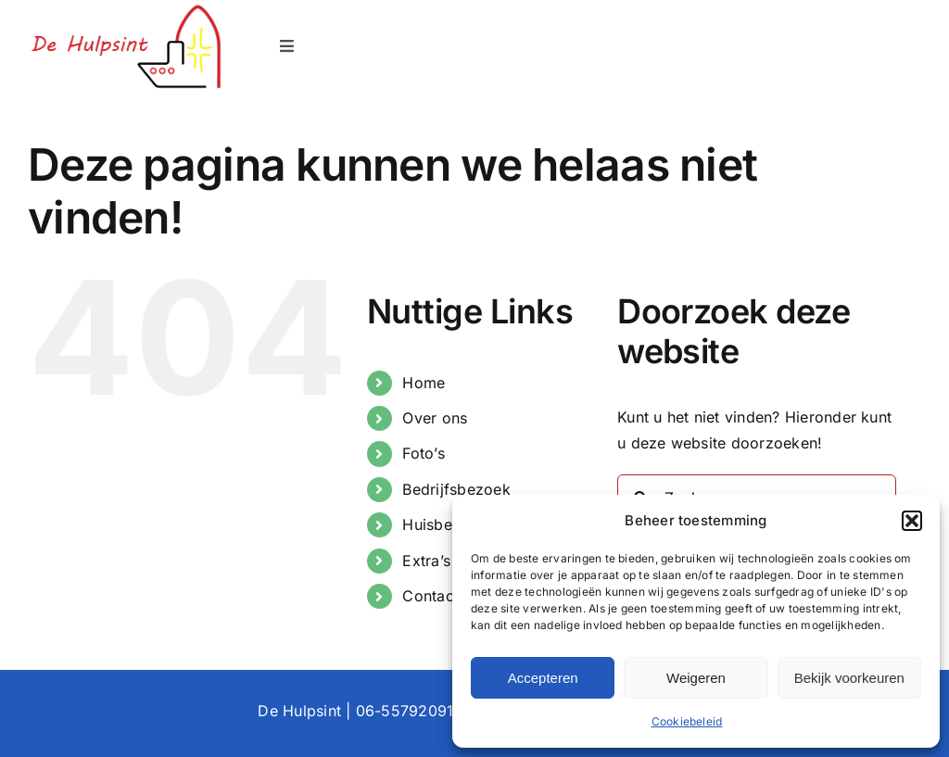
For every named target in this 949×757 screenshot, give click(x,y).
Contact (430, 596)
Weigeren (696, 678)
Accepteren (543, 678)
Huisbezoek (444, 524)
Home (423, 382)
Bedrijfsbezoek (456, 489)
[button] (912, 520)
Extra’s (426, 560)
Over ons (434, 418)
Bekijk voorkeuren (849, 678)
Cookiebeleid (687, 721)
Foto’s (423, 453)
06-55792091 (405, 710)
